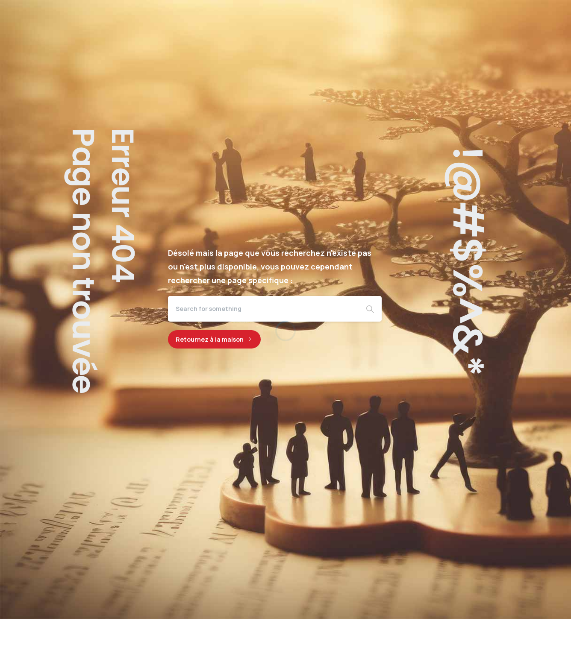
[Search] (263, 309)
